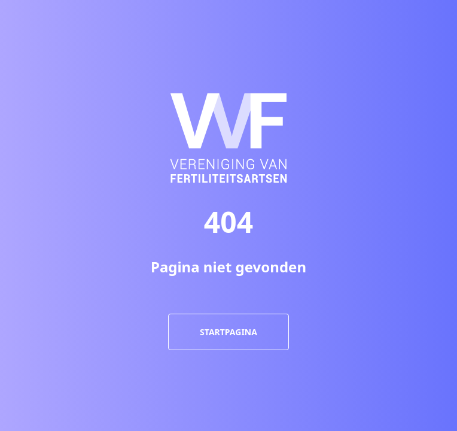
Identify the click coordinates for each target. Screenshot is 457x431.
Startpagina (228, 332)
